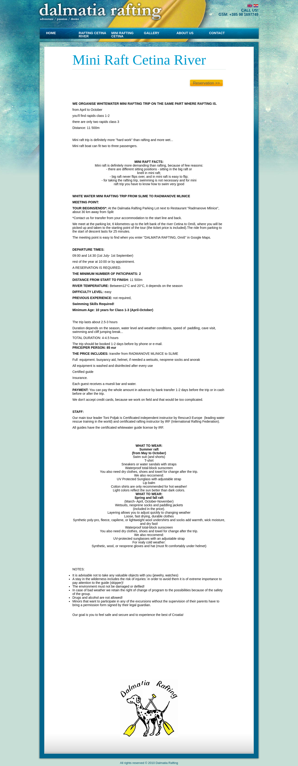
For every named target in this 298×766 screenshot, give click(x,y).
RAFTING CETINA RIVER (92, 34)
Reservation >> (206, 83)
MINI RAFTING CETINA (122, 34)
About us (184, 33)
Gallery (151, 33)
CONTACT (217, 33)
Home (51, 33)
